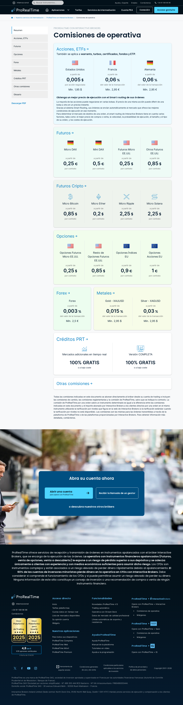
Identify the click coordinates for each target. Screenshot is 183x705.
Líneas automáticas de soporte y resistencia (107, 620)
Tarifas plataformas (60, 608)
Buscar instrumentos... (44, 3)
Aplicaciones (58, 10)
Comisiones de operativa (148, 611)
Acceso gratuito (166, 10)
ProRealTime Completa (62, 640)
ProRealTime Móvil (60, 648)
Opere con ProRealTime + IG (144, 652)
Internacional (20, 2)
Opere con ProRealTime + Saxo (146, 629)
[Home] (25, 596)
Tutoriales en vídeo (100, 648)
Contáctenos (145, 3)
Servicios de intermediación (102, 10)
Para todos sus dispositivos (64, 637)
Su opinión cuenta (60, 619)
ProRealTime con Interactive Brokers (59, 18)
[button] (68, 10)
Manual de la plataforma (103, 644)
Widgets (56, 623)
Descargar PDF (19, 103)
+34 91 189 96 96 (19, 610)
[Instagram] (35, 668)
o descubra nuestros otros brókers (91, 506)
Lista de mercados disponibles (66, 615)
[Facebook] (21, 668)
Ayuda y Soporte (121, 3)
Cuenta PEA (127, 10)
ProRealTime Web (60, 644)
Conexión (145, 10)
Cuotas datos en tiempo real (65, 612)
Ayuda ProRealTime (100, 640)
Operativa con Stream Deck (104, 612)
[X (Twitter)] (15, 668)
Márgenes (141, 615)
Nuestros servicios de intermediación (29, 18)
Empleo (134, 3)
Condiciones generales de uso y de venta (89, 668)
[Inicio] (47, 10)
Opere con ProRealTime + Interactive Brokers (148, 605)
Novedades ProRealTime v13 (105, 604)
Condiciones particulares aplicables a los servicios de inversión (113, 668)
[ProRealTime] (27, 10)
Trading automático (100, 608)
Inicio (54, 604)
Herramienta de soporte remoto (64, 668)
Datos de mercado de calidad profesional (110, 615)
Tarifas (78, 10)
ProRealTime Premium (62, 652)
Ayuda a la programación (103, 652)
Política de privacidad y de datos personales (138, 668)
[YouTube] (28, 668)
